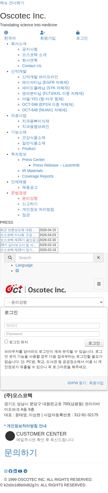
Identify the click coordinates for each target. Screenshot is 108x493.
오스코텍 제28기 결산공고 (19, 240)
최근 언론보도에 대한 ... (18, 230)
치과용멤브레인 (35, 126)
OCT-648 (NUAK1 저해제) (44, 110)
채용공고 (30, 187)
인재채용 (19, 182)
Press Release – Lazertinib (56, 165)
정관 (26, 215)
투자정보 (19, 154)
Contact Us (31, 66)
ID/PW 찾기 (77, 383)
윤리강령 (30, 198)
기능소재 (19, 132)
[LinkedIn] (16, 471)
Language (24, 265)
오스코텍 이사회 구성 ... (18, 235)
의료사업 (19, 115)
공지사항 (30, 49)
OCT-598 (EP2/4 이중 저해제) (48, 104)
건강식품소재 (33, 137)
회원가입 (96, 383)
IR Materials (32, 170)
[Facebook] (11, 471)
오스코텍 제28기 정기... (17, 250)
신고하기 (30, 204)
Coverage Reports (38, 176)
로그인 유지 (16, 342)
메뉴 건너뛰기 (12, 3)
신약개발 (19, 71)
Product (28, 148)
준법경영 (19, 193)
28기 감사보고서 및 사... (18, 245)
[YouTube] (21, 471)
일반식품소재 (33, 143)
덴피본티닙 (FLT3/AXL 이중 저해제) (53, 93)
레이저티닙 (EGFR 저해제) (45, 82)
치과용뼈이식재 (35, 121)
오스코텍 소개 (34, 54)
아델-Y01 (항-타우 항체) (42, 99)
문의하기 (20, 452)
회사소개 (19, 43)
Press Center (33, 159)
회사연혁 (30, 60)
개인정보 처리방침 (38, 209)
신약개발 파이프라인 (40, 77)
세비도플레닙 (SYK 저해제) (46, 88)
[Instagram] (6, 471)
